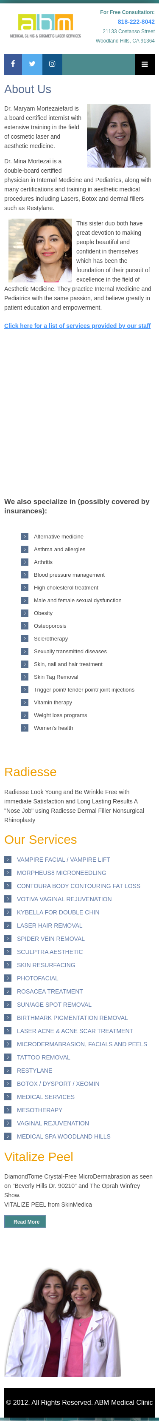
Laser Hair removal (50, 925)
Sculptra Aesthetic (50, 951)
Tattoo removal (43, 1057)
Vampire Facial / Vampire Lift (63, 859)
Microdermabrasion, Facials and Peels (82, 1044)
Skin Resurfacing (46, 965)
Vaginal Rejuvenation (53, 1123)
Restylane (34, 1070)
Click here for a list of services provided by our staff (77, 325)
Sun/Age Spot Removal (54, 1004)
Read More (26, 1222)
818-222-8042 (136, 21)
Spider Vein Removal (51, 938)
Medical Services (46, 1097)
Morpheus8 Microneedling (61, 872)
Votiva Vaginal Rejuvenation (64, 899)
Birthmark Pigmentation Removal (72, 1017)
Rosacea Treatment (50, 991)
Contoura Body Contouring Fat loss (78, 886)
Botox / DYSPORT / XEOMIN (58, 1083)
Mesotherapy (39, 1110)
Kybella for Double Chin (58, 912)
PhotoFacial (38, 978)
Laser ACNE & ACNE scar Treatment (75, 1031)
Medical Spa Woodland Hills (64, 1136)
